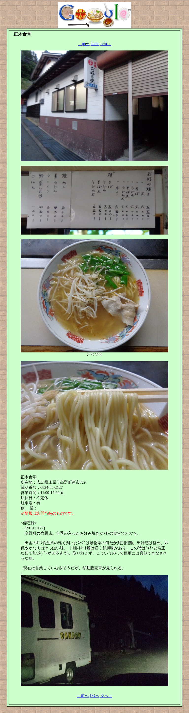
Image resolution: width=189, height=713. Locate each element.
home (95, 44)
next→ (105, 44)
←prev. (84, 44)
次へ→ (106, 696)
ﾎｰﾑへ (94, 696)
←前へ (83, 696)
